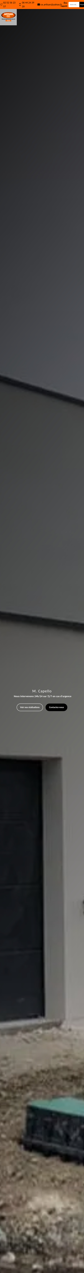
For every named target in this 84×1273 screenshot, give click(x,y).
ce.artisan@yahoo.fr (51, 4)
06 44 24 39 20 (28, 4)
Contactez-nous (56, 707)
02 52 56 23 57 (9, 4)
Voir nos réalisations (30, 707)
